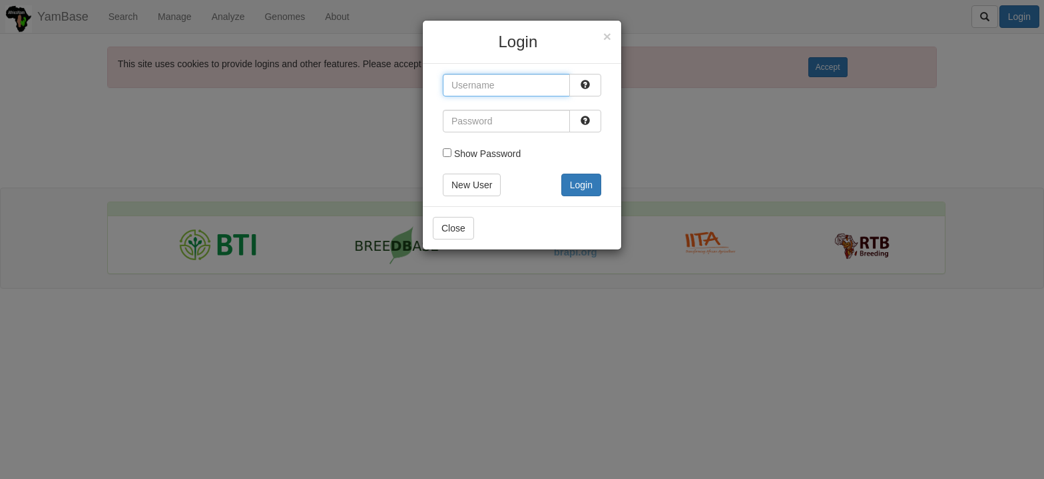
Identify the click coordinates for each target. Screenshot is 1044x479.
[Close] (607, 36)
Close (453, 228)
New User (471, 185)
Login (581, 185)
